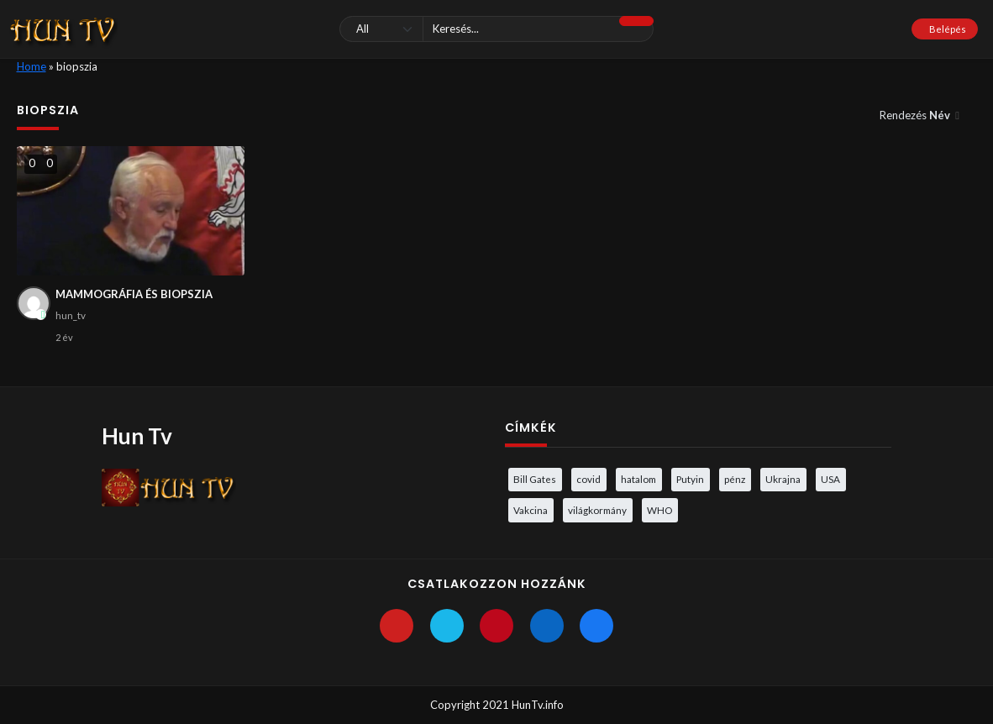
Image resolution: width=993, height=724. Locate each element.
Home (31, 66)
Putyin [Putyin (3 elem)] (690, 479)
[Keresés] (496, 29)
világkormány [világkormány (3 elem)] (597, 510)
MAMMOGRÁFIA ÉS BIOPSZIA (134, 294)
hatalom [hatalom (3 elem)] (638, 479)
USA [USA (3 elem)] (830, 479)
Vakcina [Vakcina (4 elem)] (530, 510)
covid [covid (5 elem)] (588, 479)
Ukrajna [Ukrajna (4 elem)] (783, 479)
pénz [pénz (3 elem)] (734, 479)
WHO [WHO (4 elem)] (659, 510)
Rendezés (916, 115)
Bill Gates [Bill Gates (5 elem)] (534, 479)
